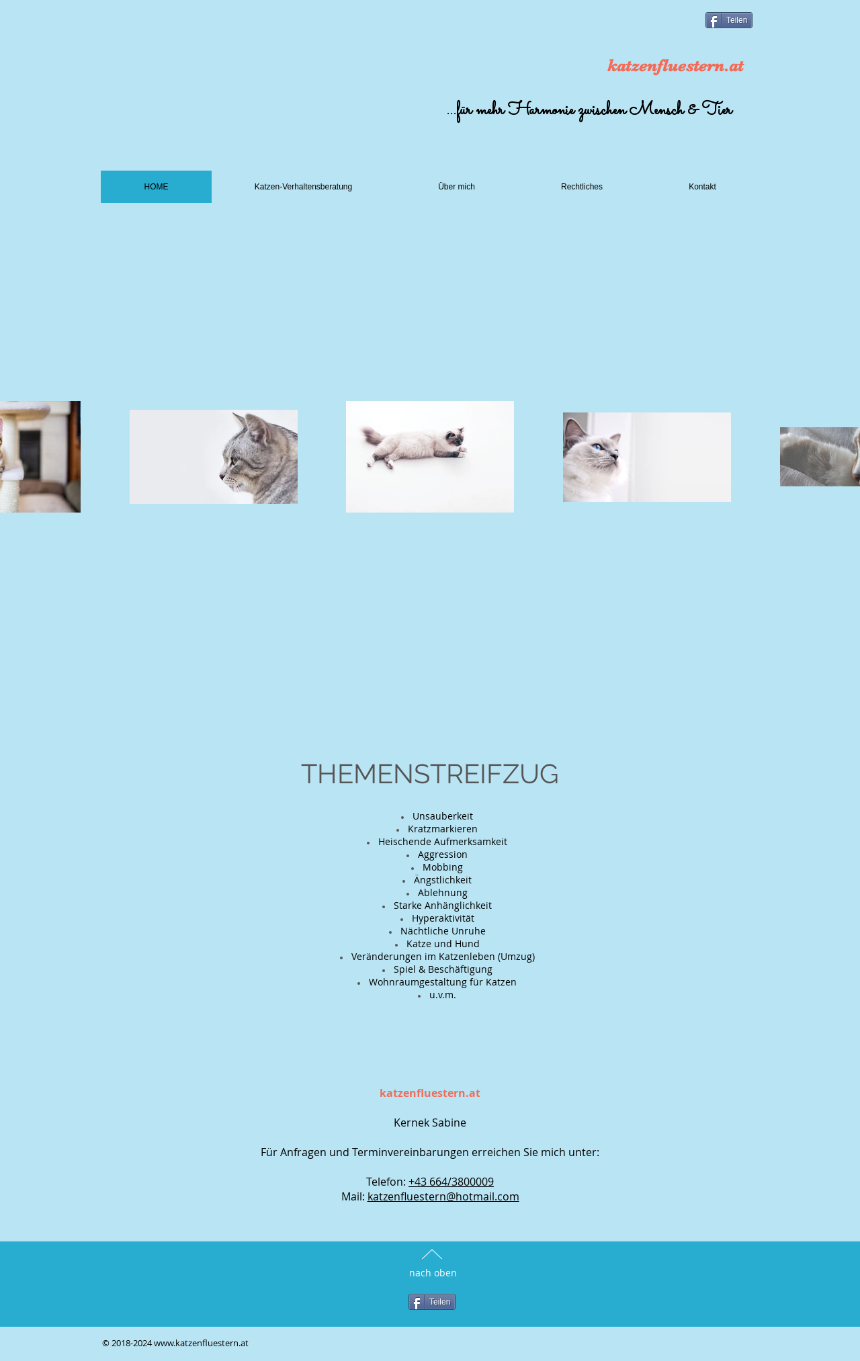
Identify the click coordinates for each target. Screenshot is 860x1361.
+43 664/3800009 (451, 1181)
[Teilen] (728, 20)
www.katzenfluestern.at (201, 1343)
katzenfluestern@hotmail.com (443, 1196)
